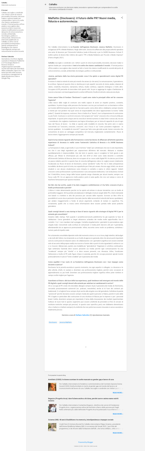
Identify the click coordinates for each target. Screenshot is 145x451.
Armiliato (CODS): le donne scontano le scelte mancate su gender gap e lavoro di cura (81, 379)
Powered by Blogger (85, 442)
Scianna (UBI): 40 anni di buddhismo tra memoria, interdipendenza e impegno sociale (80, 420)
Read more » (118, 393)
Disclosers (53, 322)
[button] (122, 18)
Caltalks (53, 4)
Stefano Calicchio (82, 315)
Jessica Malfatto (65, 322)
